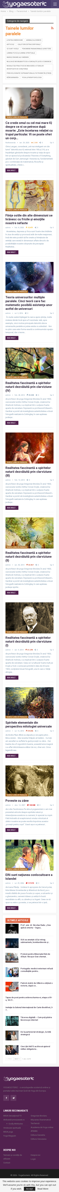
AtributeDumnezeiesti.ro (14, 1120)
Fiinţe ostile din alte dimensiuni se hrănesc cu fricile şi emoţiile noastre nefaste (28, 219)
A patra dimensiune (15, 40)
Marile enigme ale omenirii (18, 57)
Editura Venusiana (38, 1139)
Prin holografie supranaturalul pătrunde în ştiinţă (29, 73)
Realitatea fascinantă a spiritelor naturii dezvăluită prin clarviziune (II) (28, 556)
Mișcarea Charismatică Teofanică (41, 1122)
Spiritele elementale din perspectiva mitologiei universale (28, 724)
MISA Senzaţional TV (12, 1116)
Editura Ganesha (38, 1135)
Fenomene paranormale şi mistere (36, 49)
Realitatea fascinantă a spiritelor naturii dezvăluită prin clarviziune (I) (28, 641)
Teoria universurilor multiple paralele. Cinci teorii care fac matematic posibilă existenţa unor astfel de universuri (28, 303)
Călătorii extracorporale (29, 44)
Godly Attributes (16, 1124)
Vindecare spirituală (12, 1128)
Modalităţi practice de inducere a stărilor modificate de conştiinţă (25, 67)
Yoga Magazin (9, 1136)
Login (33, 1159)
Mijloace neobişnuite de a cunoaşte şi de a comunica (29, 61)
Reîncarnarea (13, 77)
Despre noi (35, 1155)
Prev (9, 1059)
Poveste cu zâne (17, 800)
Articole (10, 44)
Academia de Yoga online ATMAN (42, 1129)
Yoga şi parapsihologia (32, 77)
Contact (6, 1163)
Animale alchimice (33, 40)
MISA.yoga (8, 1132)
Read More (42, 1189)
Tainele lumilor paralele (16, 117)
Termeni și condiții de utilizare (12, 1157)
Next (17, 1059)
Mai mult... (12, 170)
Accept (29, 1188)
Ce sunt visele (13, 49)
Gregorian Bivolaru (39, 1116)
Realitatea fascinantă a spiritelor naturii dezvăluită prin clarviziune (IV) (28, 386)
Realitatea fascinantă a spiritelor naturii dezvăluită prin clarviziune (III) (28, 471)
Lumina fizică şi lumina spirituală (21, 53)
